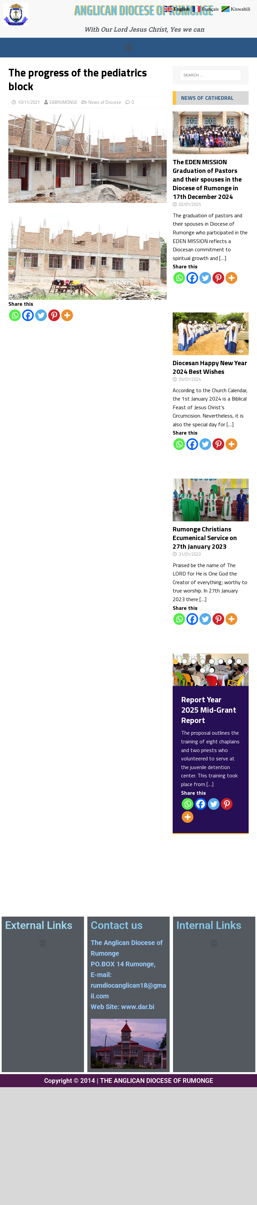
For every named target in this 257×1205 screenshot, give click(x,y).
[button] (128, 47)
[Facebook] (28, 315)
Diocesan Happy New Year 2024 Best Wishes (210, 367)
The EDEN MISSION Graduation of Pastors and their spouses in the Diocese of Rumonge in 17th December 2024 (207, 179)
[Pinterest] (54, 315)
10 (212, 670)
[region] (87, 255)
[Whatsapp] (15, 315)
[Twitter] (41, 315)
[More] (67, 315)
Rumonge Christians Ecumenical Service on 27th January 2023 (205, 537)
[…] (222, 258)
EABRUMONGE (63, 102)
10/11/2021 (29, 102)
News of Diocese (104, 102)
